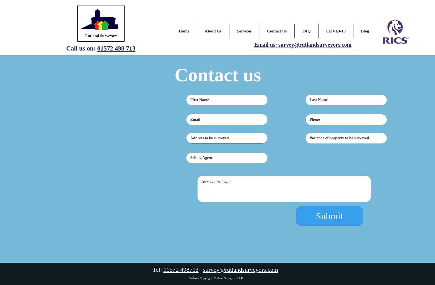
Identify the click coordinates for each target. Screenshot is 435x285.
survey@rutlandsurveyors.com (240, 269)
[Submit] (329, 216)
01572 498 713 (116, 48)
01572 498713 (181, 269)
